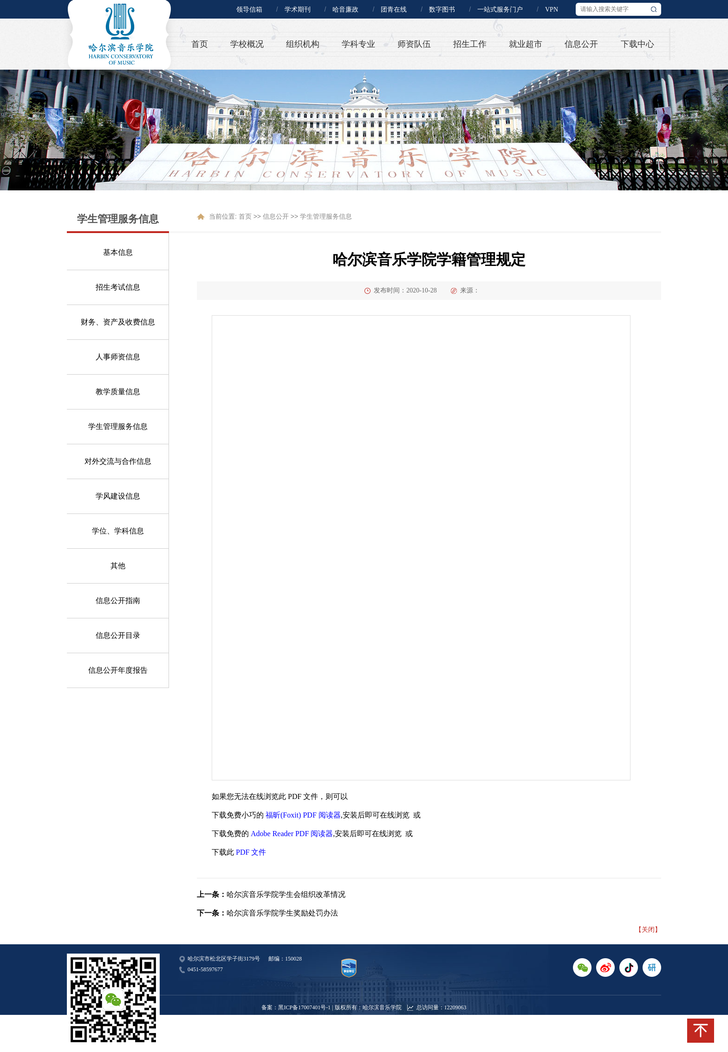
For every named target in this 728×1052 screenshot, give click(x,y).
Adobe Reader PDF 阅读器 (292, 834)
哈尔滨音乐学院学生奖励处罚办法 (282, 913)
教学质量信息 (118, 392)
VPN (551, 9)
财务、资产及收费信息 (118, 322)
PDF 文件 (251, 852)
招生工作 (470, 44)
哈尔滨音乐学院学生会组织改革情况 (286, 894)
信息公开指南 (118, 600)
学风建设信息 (118, 496)
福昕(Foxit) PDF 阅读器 (303, 815)
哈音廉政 (345, 9)
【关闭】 (648, 929)
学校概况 (247, 44)
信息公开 (581, 44)
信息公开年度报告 (118, 670)
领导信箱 (249, 9)
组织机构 (302, 44)
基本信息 (118, 252)
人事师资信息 (118, 357)
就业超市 (525, 44)
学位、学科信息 (118, 531)
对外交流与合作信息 (117, 461)
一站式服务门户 (500, 9)
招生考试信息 (118, 287)
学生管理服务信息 (118, 426)
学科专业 (358, 44)
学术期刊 (298, 9)
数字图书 (442, 9)
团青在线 (394, 9)
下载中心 (637, 44)
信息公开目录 (118, 635)
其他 (117, 566)
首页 (199, 44)
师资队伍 (414, 44)
